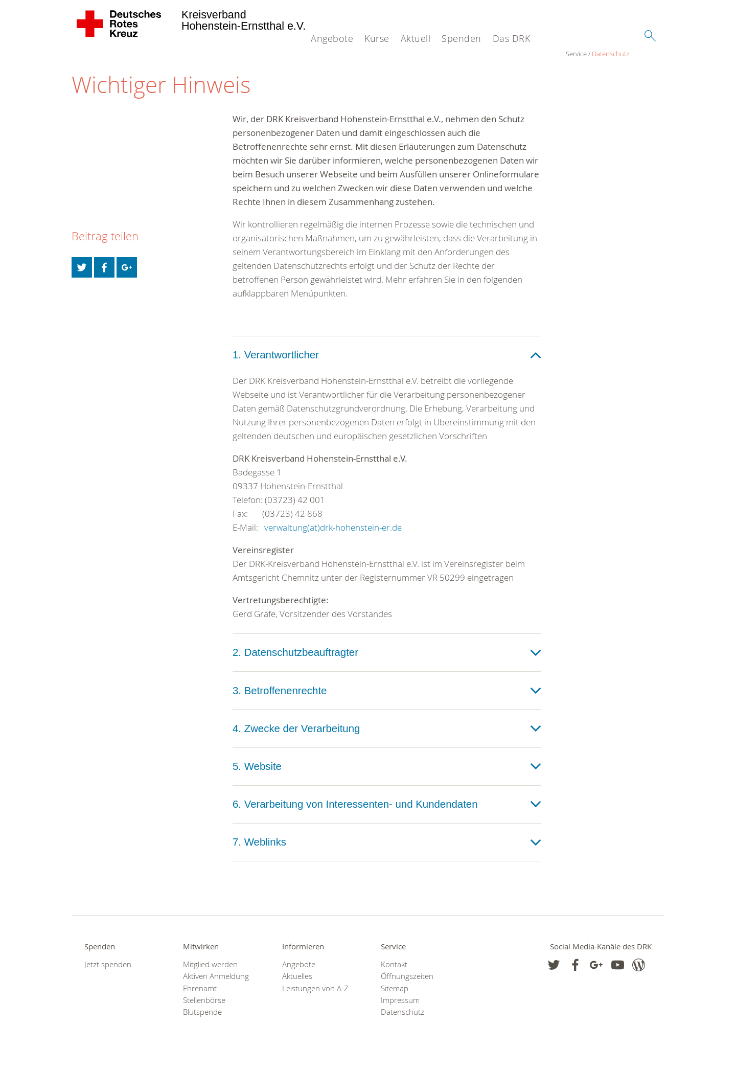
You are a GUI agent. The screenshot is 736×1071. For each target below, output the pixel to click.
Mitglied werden (210, 967)
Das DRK (512, 38)
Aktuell (416, 38)
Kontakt (394, 967)
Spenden (461, 38)
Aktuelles (297, 979)
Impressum (400, 1003)
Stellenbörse (204, 1003)
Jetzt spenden (107, 967)
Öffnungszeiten (407, 979)
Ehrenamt (200, 991)
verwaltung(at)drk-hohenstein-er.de (333, 530)
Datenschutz (116, 56)
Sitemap (394, 991)
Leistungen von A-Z (315, 991)
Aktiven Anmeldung (216, 979)
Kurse (376, 38)
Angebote (332, 38)
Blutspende (202, 1014)
